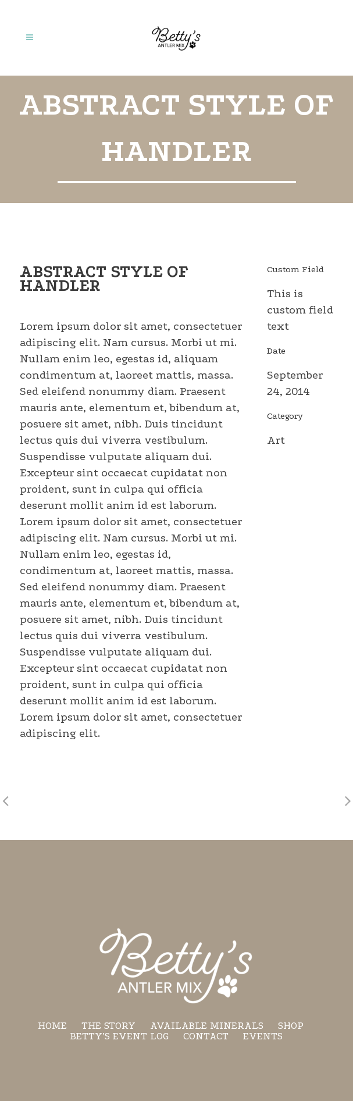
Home (52, 1025)
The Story (108, 1025)
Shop (291, 1025)
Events (263, 1036)
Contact (206, 1036)
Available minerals (206, 1025)
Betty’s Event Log (119, 1036)
